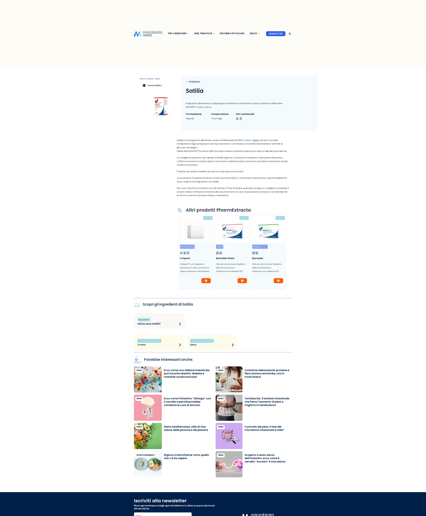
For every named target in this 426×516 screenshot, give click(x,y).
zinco (256, 140)
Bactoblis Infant (225, 258)
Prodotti (150, 79)
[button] (290, 33)
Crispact (185, 258)
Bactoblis (257, 258)
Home (142, 79)
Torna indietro (152, 85)
